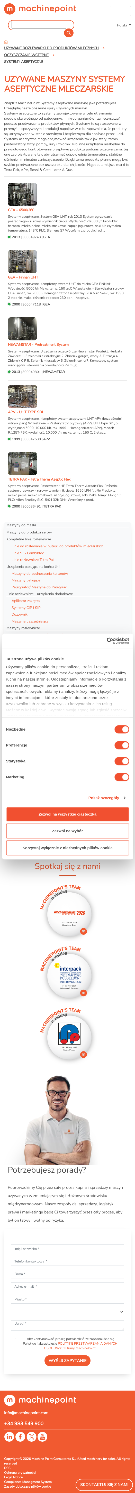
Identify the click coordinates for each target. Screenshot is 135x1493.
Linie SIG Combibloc (28, 553)
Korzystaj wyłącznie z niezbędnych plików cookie (67, 848)
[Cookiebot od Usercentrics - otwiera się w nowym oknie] (106, 640)
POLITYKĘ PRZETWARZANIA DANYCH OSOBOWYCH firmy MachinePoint (81, 1346)
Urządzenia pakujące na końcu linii (33, 566)
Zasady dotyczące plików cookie (27, 1486)
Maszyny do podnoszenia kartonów (40, 573)
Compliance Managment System (28, 1482)
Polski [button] (122, 25)
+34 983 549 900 (23, 1423)
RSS (7, 1468)
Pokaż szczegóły (103, 798)
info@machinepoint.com (26, 1413)
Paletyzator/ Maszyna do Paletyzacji (40, 587)
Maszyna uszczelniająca (30, 621)
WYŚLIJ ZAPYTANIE (67, 1361)
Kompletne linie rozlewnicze (28, 539)
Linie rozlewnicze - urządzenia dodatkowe (39, 593)
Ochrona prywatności (20, 1472)
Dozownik (20, 614)
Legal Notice (13, 1477)
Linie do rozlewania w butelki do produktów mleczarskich (57, 546)
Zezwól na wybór (67, 831)
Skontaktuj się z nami (104, 1485)
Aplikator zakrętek (26, 600)
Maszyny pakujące (26, 580)
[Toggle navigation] (120, 11)
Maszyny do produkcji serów (29, 532)
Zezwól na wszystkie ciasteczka (67, 814)
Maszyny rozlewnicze (23, 627)
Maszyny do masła (21, 525)
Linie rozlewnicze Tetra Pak (33, 559)
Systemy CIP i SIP (26, 607)
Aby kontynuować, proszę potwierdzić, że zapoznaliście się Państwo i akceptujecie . (70, 1344)
